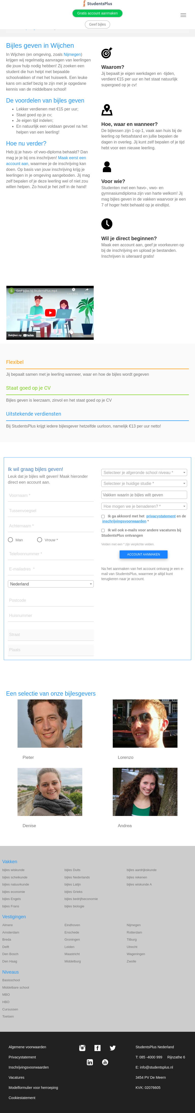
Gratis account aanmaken (97, 13)
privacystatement (161, 516)
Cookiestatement (22, 1098)
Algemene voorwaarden (27, 1047)
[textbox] (144, 472)
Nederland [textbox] (19, 584)
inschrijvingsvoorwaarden (124, 521)
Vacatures (16, 1077)
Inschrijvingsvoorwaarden (29, 1067)
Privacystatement (22, 1057)
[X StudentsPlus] (113, 1048)
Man (19, 540)
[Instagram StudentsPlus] (82, 1048)
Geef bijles (97, 24)
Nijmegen (72, 54)
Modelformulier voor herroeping (33, 1088)
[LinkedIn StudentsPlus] (90, 1062)
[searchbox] (145, 494)
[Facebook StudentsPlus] (97, 1048)
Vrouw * (51, 540)
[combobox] (51, 583)
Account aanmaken (143, 554)
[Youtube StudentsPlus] (105, 1062)
